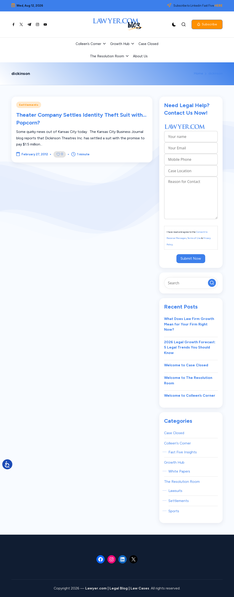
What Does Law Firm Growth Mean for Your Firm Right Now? (189, 324)
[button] (207, 24)
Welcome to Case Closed (186, 365)
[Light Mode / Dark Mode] (174, 24)
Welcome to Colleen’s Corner (189, 395)
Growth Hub (174, 462)
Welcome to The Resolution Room (188, 380)
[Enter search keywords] (191, 283)
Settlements (28, 104)
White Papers (179, 471)
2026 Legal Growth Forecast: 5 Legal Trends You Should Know (189, 347)
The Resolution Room (182, 481)
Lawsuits (175, 491)
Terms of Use (194, 238)
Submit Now (191, 258)
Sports (173, 511)
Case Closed (174, 433)
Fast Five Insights (182, 452)
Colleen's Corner (177, 443)
